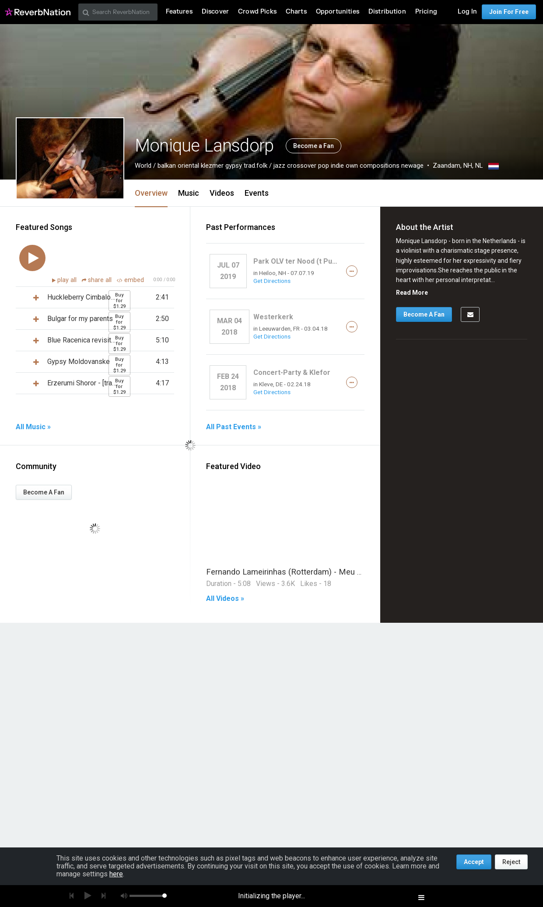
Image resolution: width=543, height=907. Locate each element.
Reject (511, 861)
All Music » (33, 427)
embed (130, 280)
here (116, 874)
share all (97, 280)
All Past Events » (233, 427)
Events (257, 193)
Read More (412, 292)
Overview (151, 193)
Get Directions (272, 280)
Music (188, 193)
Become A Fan (43, 492)
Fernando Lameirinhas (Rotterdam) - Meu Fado (290, 571)
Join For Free (509, 11)
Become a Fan (313, 145)
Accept (474, 861)
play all (67, 280)
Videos (222, 193)
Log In (467, 11)
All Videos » (225, 599)
